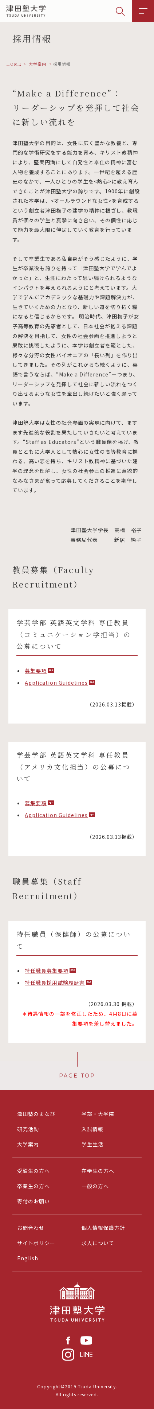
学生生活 (92, 1144)
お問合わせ (30, 1227)
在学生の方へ (98, 1170)
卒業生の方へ (33, 1186)
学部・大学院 (98, 1113)
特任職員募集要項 (46, 970)
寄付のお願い (33, 1201)
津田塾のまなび (36, 1113)
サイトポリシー (36, 1243)
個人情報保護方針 (103, 1227)
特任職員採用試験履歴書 (55, 982)
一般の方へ (95, 1186)
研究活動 (28, 1129)
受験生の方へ (33, 1170)
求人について (98, 1243)
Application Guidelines (56, 682)
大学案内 (28, 1144)
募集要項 (36, 670)
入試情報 (92, 1129)
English (27, 1258)
